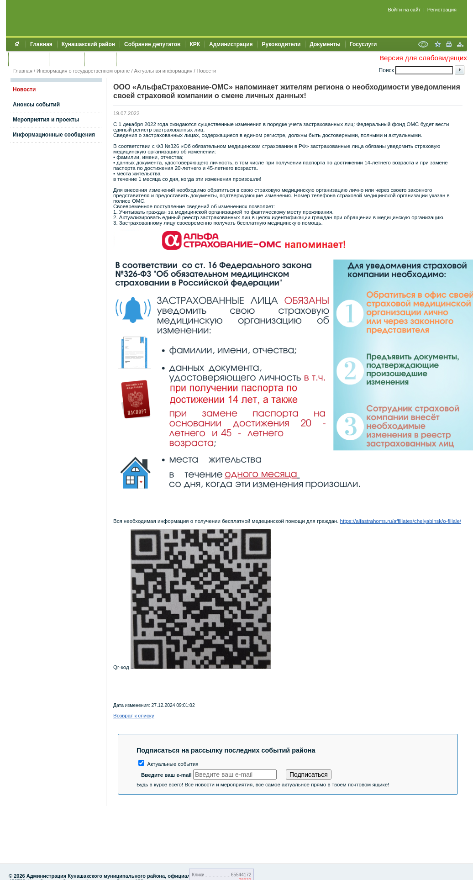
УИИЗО (130, 59)
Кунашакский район (88, 44)
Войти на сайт (404, 9)
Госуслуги (363, 44)
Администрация (230, 44)
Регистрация (442, 9)
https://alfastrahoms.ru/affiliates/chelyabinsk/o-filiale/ (400, 521)
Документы (325, 44)
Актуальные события (168, 764)
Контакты (66, 59)
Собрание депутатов (152, 44)
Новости (206, 71)
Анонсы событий (36, 104)
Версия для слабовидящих (423, 58)
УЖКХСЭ (100, 59)
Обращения (28, 59)
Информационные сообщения (54, 135)
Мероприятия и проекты (46, 119)
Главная (41, 44)
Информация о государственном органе (83, 71)
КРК (194, 44)
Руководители (281, 44)
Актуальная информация (163, 71)
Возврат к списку (133, 715)
